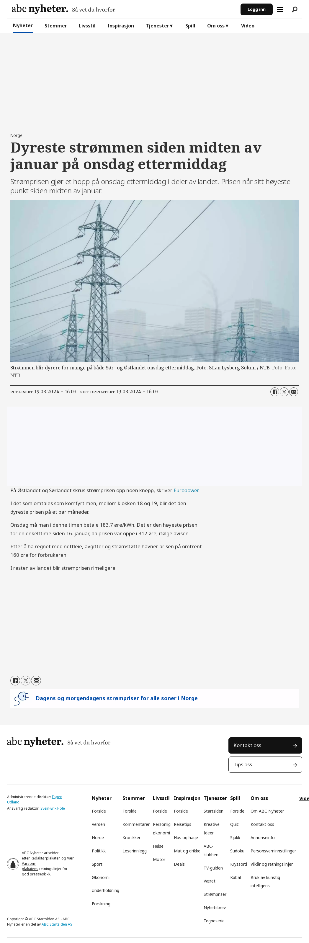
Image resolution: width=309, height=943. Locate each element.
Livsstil (87, 25)
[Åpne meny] (280, 9)
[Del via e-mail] (293, 391)
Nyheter (23, 25)
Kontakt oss (247, 745)
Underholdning (105, 890)
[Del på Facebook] (274, 391)
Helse (158, 846)
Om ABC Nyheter (267, 811)
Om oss (216, 25)
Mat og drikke (187, 851)
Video (247, 25)
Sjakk (235, 837)
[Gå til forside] (63, 9)
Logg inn (257, 9)
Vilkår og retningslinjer (272, 864)
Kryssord (238, 864)
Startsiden (213, 811)
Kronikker (131, 837)
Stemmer (56, 25)
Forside (99, 811)
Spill (190, 25)
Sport (97, 864)
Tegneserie (214, 921)
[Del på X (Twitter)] (284, 391)
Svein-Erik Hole (52, 808)
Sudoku (237, 851)
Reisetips (182, 824)
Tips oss (242, 764)
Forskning (101, 903)
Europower (186, 490)
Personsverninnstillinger (273, 851)
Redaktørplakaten (46, 858)
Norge (98, 837)
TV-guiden (213, 868)
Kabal (235, 877)
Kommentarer (136, 824)
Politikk (99, 851)
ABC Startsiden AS (57, 924)
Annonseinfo (263, 837)
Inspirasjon (120, 25)
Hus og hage (186, 837)
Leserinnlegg (134, 851)
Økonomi (100, 877)
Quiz (234, 824)
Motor (159, 859)
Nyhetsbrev (215, 907)
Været (209, 881)
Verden (98, 824)
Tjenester (157, 25)
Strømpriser (215, 894)
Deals (179, 864)
